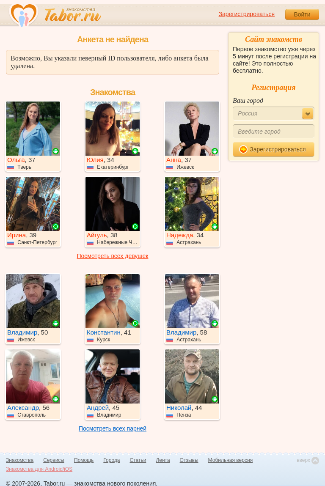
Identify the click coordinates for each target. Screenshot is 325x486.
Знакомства (19, 460)
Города (111, 460)
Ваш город (248, 100)
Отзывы (189, 460)
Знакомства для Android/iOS (39, 469)
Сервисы (53, 460)
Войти (302, 14)
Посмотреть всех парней (112, 428)
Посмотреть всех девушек (113, 256)
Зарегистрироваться (247, 14)
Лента (163, 460)
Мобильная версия (230, 460)
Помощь (84, 460)
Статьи (138, 460)
